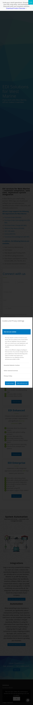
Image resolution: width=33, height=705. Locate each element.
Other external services (11, 370)
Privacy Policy (8, 376)
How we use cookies (10, 332)
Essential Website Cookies (12, 365)
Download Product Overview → (16, 8)
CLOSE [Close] (30, 2)
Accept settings (10, 383)
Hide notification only (22, 383)
